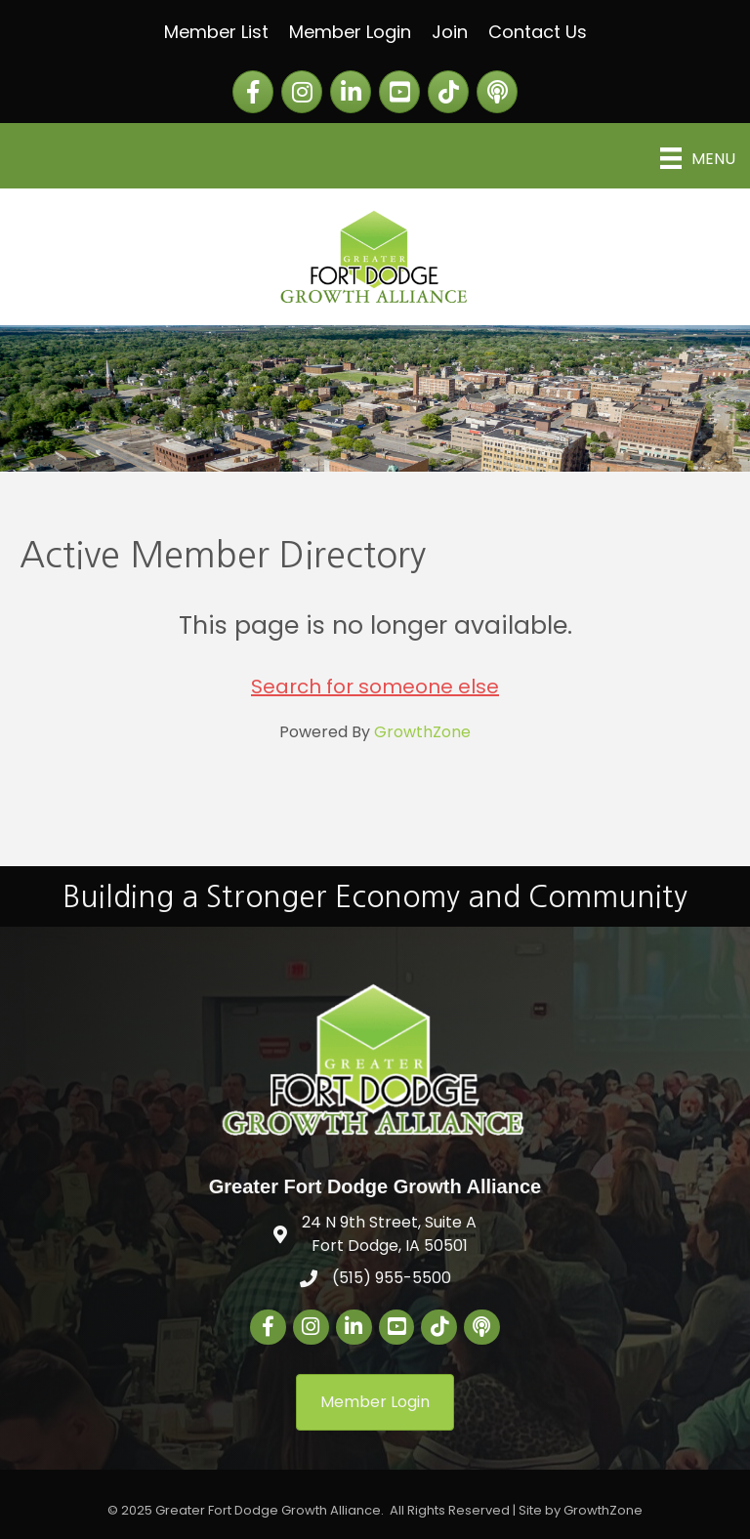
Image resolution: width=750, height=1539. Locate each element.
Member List (216, 32)
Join (450, 32)
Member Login (350, 32)
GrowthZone (422, 732)
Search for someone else (375, 686)
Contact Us (537, 32)
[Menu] (698, 158)
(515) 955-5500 (391, 1278)
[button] (375, 1402)
